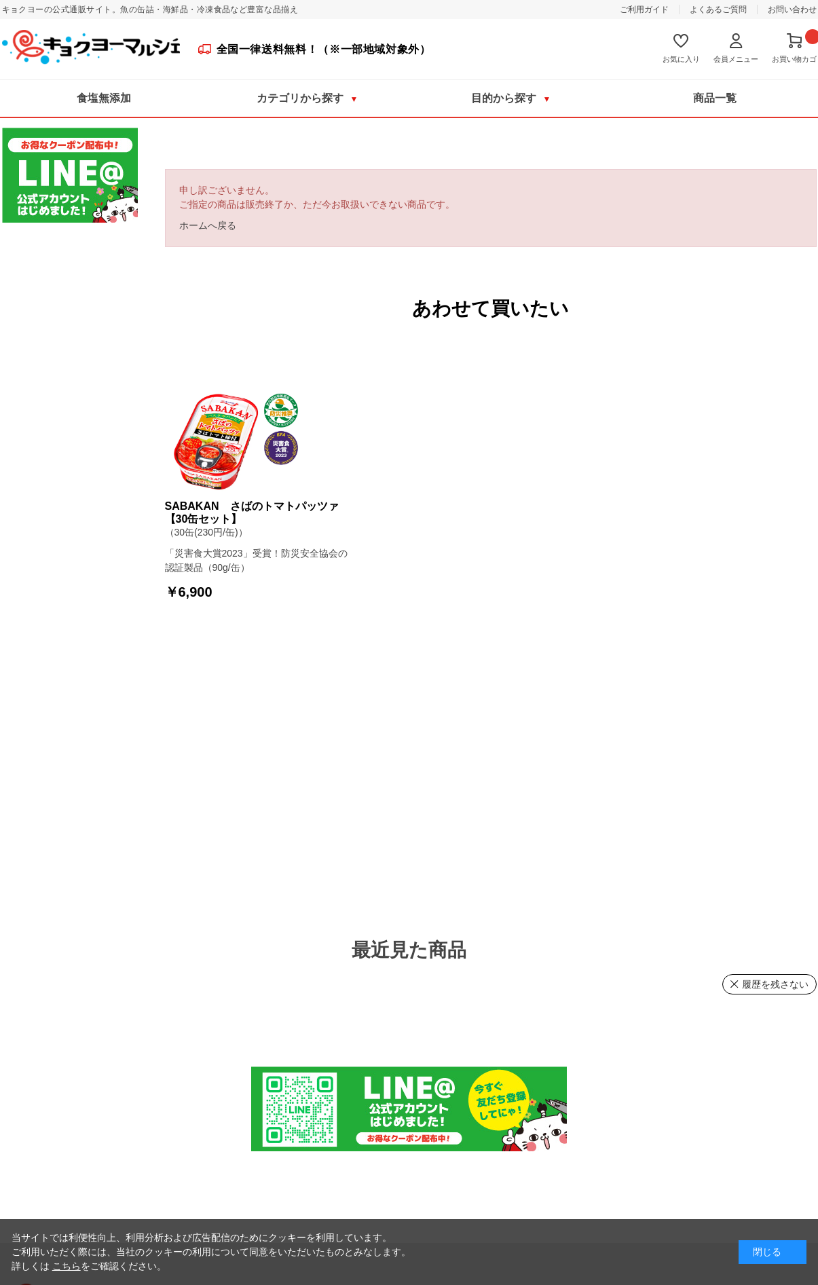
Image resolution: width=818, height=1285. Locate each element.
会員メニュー (735, 59)
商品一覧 (715, 98)
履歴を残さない (775, 984)
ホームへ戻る (207, 225)
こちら (66, 1266)
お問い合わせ (792, 9)
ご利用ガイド (644, 9)
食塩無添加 (104, 98)
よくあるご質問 (718, 9)
